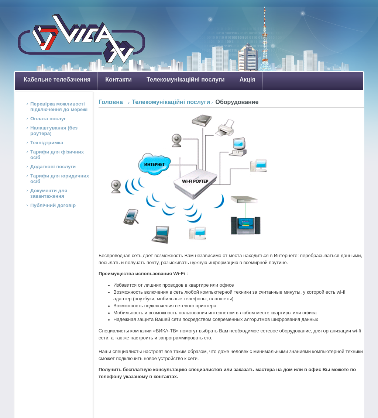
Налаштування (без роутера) (54, 130)
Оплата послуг (48, 118)
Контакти (118, 79)
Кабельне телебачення (57, 79)
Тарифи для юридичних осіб (59, 178)
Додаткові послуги (53, 166)
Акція (247, 79)
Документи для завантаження (48, 193)
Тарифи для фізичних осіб (57, 154)
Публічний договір (53, 205)
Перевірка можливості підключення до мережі (58, 106)
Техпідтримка (46, 142)
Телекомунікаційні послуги (186, 79)
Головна (111, 102)
